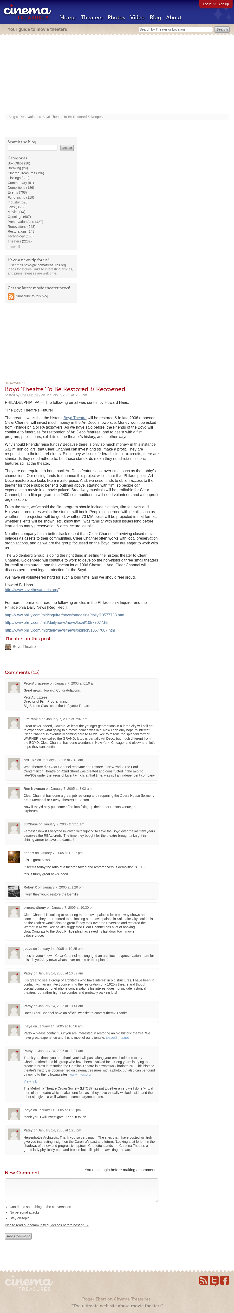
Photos (116, 17)
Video (137, 17)
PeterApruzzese (36, 683)
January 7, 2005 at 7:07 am (66, 719)
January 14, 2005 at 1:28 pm (59, 1130)
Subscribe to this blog (32, 296)
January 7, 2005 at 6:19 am (74, 683)
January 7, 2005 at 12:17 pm (61, 853)
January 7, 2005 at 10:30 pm (73, 907)
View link (30, 1081)
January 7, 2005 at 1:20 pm (63, 887)
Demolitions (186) (21, 187)
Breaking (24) (18, 168)
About (174, 17)
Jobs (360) (16, 207)
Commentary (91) (21, 183)
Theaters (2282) (20, 241)
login (106, 1170)
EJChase (31, 824)
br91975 (30, 760)
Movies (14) (16, 212)
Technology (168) (20, 236)
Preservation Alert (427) (25, 222)
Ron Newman (34, 788)
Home (68, 17)
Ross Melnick (30, 395)
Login (207, 4)
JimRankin (32, 719)
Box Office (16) (19, 163)
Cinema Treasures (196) (26, 173)
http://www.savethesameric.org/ (31, 590)
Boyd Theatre (75, 418)
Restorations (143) (21, 231)
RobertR (30, 887)
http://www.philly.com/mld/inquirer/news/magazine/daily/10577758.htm (64, 615)
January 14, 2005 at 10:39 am (60, 973)
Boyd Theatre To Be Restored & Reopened (74, 117)
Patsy (28, 973)
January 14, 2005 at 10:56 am (60, 1026)
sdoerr (29, 853)
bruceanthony (35, 907)
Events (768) (17, 192)
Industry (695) (18, 202)
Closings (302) (18, 178)
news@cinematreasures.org (45, 265)
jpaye (28, 949)
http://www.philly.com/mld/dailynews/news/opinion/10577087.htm (60, 630)
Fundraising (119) (21, 197)
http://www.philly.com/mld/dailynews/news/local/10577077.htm (57, 623)
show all (14, 247)
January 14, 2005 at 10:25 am (60, 949)
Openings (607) (19, 217)
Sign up (223, 4)
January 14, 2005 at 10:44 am (60, 1006)
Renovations (29, 117)
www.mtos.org (80, 1074)
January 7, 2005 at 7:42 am (62, 760)
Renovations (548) (21, 227)
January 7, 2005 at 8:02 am (71, 788)
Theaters (92, 17)
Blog (155, 17)
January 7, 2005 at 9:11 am (64, 824)
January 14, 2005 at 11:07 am (60, 1051)
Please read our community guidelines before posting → (47, 1230)
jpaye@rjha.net (117, 1037)
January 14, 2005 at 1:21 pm (59, 1110)
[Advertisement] (117, 75)
